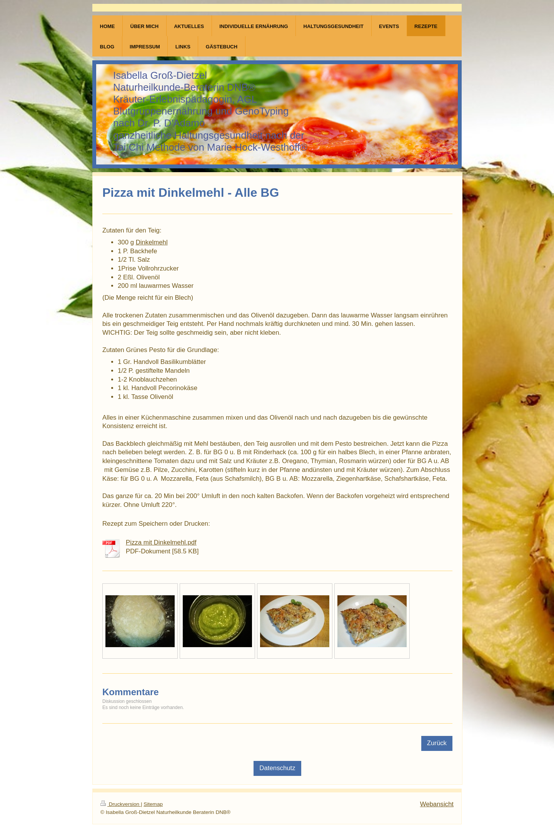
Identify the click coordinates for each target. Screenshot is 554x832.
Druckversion (120, 804)
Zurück (437, 743)
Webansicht (437, 804)
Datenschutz (277, 768)
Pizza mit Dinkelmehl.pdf (161, 542)
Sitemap (153, 804)
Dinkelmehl (152, 242)
